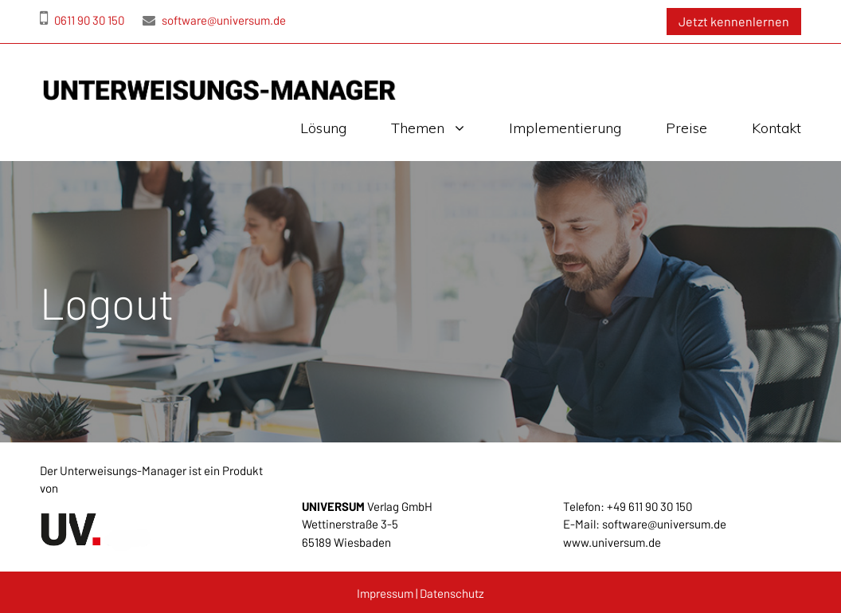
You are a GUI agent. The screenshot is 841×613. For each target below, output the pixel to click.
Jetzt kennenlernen (734, 21)
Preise (686, 128)
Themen (417, 128)
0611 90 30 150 (82, 20)
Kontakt (776, 128)
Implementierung (565, 128)
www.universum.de (612, 542)
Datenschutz (452, 593)
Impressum (385, 593)
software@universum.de (214, 20)
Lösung (323, 128)
